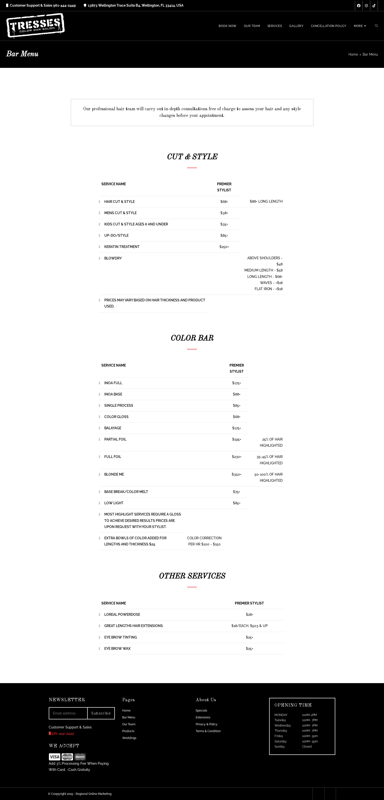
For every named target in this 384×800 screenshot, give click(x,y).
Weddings (129, 738)
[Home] (353, 54)
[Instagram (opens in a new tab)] (366, 6)
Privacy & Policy (206, 724)
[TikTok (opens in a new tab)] (374, 6)
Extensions (203, 717)
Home (126, 710)
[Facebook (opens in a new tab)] (358, 6)
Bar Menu (128, 717)
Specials (201, 710)
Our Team (128, 724)
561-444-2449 (61, 733)
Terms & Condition (208, 731)
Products (128, 731)
